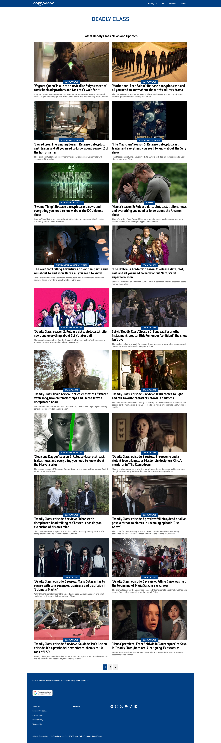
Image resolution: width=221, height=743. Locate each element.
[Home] (43, 3)
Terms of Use (37, 724)
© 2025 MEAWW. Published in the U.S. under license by (53, 680)
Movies (172, 3)
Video (183, 3)
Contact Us (76, 706)
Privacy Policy (37, 715)
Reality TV (152, 3)
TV (163, 3)
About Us (36, 706)
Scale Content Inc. (82, 680)
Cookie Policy (37, 720)
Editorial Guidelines (39, 711)
